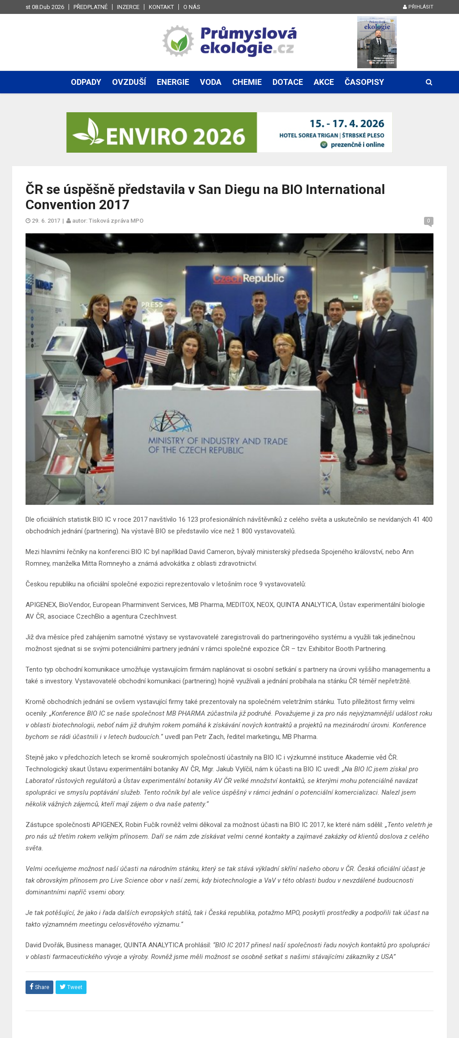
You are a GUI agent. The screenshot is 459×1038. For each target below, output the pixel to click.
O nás (191, 7)
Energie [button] (173, 82)
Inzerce (128, 7)
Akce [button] (324, 82)
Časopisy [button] (364, 82)
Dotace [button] (288, 82)
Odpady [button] (86, 82)
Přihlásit (418, 7)
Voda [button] (210, 82)
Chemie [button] (247, 82)
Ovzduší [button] (129, 82)
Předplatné (91, 7)
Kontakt (161, 7)
